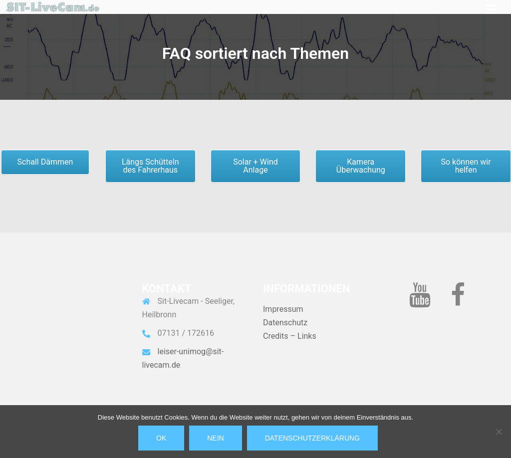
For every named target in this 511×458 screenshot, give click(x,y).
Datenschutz (285, 322)
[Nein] (499, 432)
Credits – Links (289, 336)
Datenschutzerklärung (312, 438)
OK (161, 438)
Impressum (283, 309)
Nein (215, 438)
